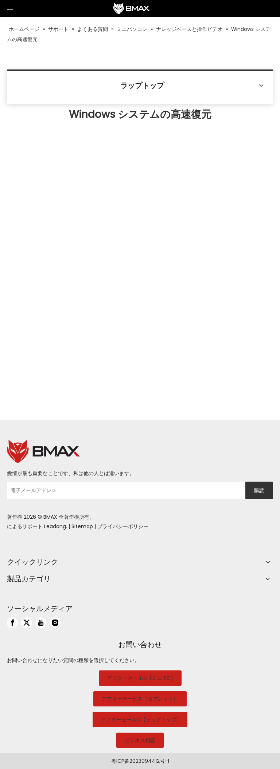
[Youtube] (40, 622)
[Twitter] (26, 622)
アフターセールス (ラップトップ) (140, 719)
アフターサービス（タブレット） (140, 698)
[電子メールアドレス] (124, 490)
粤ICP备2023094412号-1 (140, 761)
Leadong (55, 526)
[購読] (259, 490)
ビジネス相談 (140, 740)
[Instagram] (55, 622)
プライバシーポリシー (122, 526)
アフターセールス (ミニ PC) (140, 678)
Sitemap (82, 526)
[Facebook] (12, 622)
